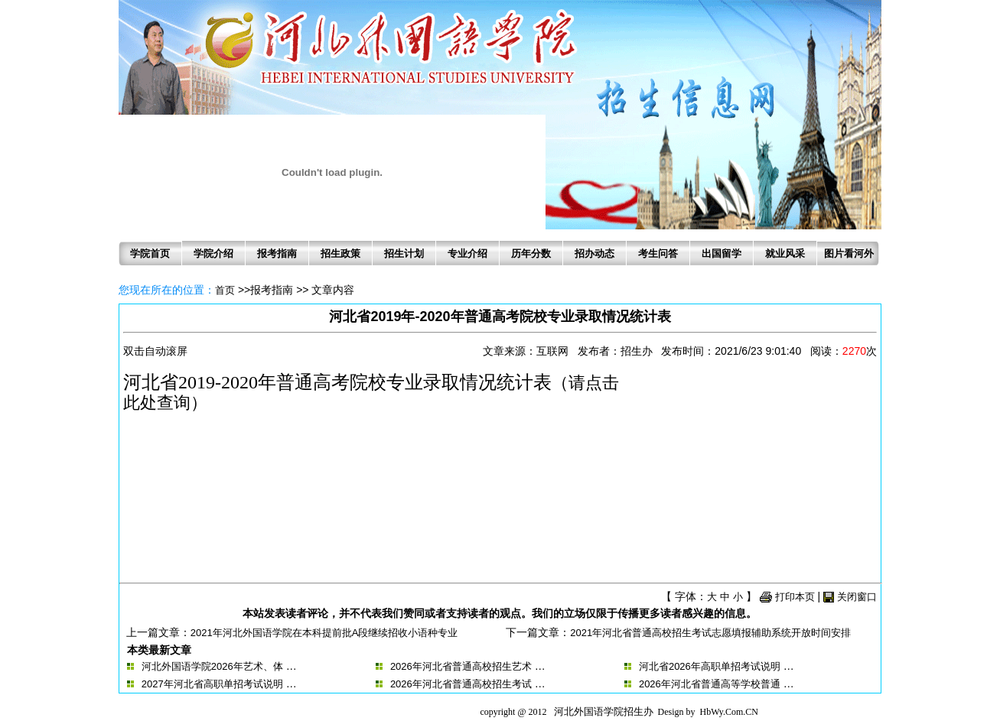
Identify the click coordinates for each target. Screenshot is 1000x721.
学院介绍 (213, 253)
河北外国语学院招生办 (603, 711)
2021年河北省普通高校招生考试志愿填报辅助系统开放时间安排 (710, 632)
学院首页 (150, 253)
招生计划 (404, 253)
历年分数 (531, 253)
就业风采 (785, 253)
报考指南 (277, 253)
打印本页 (795, 596)
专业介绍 (467, 253)
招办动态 (594, 253)
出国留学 (721, 253)
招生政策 (340, 253)
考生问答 (658, 253)
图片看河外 (849, 253)
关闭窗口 (857, 596)
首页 (225, 290)
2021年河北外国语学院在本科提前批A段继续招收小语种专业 (324, 632)
